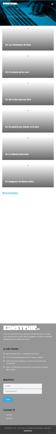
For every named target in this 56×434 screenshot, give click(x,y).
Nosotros (9, 418)
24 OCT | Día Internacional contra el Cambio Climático (24, 357)
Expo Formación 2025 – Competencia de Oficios (22, 354)
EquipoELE (28, 431)
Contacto (9, 415)
